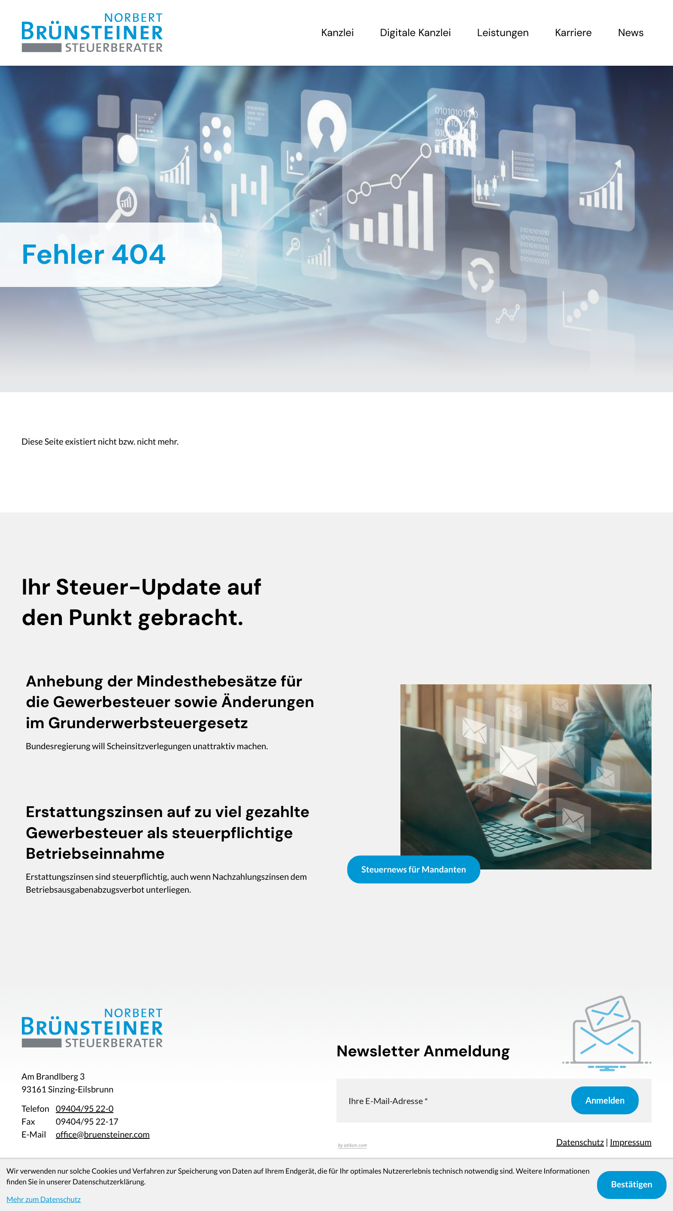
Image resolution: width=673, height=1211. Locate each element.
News (631, 33)
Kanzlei (337, 33)
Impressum (631, 1142)
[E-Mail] (454, 1100)
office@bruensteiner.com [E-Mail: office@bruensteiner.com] (103, 1134)
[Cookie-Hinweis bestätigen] (632, 1185)
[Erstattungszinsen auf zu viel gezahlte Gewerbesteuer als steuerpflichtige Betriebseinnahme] (173, 852)
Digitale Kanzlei (415, 33)
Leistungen (503, 33)
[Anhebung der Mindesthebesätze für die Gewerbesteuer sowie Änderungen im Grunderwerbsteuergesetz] (173, 715)
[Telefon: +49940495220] (84, 1108)
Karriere (573, 33)
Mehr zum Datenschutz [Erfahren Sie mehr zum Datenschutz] (43, 1199)
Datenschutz (580, 1142)
